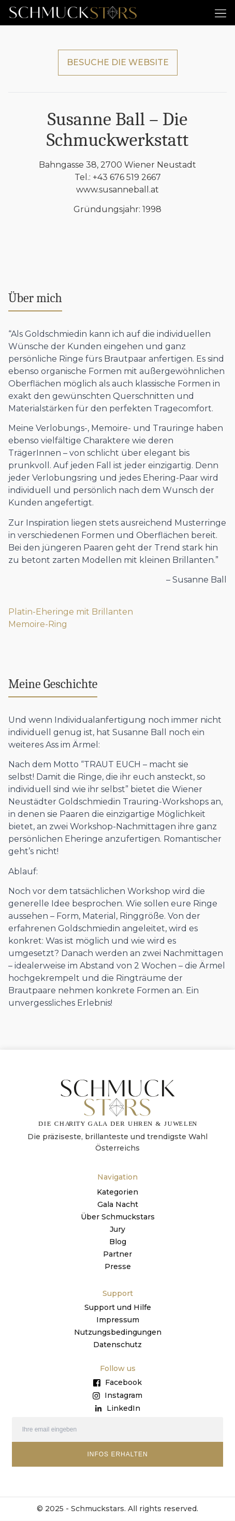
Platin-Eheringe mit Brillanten (70, 613)
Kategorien (117, 1192)
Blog (117, 1242)
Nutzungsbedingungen (117, 1332)
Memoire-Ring (37, 625)
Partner (117, 1254)
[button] (220, 12)
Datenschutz (117, 1345)
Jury (117, 1229)
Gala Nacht (117, 1205)
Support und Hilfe (117, 1308)
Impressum (117, 1320)
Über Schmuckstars (118, 1217)
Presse (118, 1267)
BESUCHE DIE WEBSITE (118, 63)
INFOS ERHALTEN (117, 1454)
